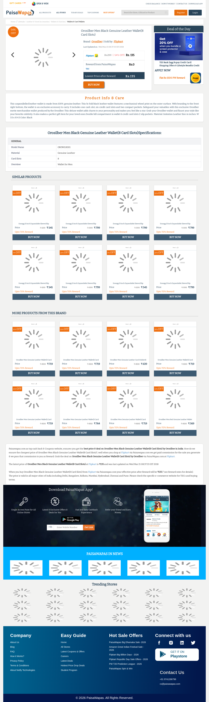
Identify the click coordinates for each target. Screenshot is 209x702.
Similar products (26, 177)
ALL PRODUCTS (45, 13)
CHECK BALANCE (153, 4)
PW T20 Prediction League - (125, 664)
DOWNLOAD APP (196, 4)
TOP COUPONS (93, 13)
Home (64, 642)
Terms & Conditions (19, 665)
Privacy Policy (17, 661)
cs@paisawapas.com (170, 684)
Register (181, 12)
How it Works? (17, 656)
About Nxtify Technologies (22, 670)
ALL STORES (61, 13)
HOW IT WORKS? (168, 4)
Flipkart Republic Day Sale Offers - (128, 659)
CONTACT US (182, 4)
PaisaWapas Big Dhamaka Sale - (127, 642)
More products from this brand (39, 313)
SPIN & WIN (40, 3)
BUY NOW (94, 84)
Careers (65, 656)
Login (195, 12)
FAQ (12, 651)
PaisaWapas (95, 698)
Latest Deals (67, 661)
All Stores (65, 647)
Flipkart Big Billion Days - (124, 654)
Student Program (69, 670)
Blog (12, 647)
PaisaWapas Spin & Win (120, 668)
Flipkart (118, 41)
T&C (87, 69)
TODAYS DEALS (77, 13)
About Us (14, 642)
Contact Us (172, 672)
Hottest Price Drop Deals (73, 665)
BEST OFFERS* (109, 13)
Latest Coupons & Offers (73, 651)
